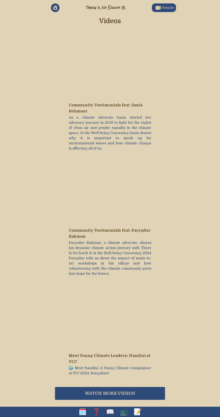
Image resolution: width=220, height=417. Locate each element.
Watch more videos (110, 393)
